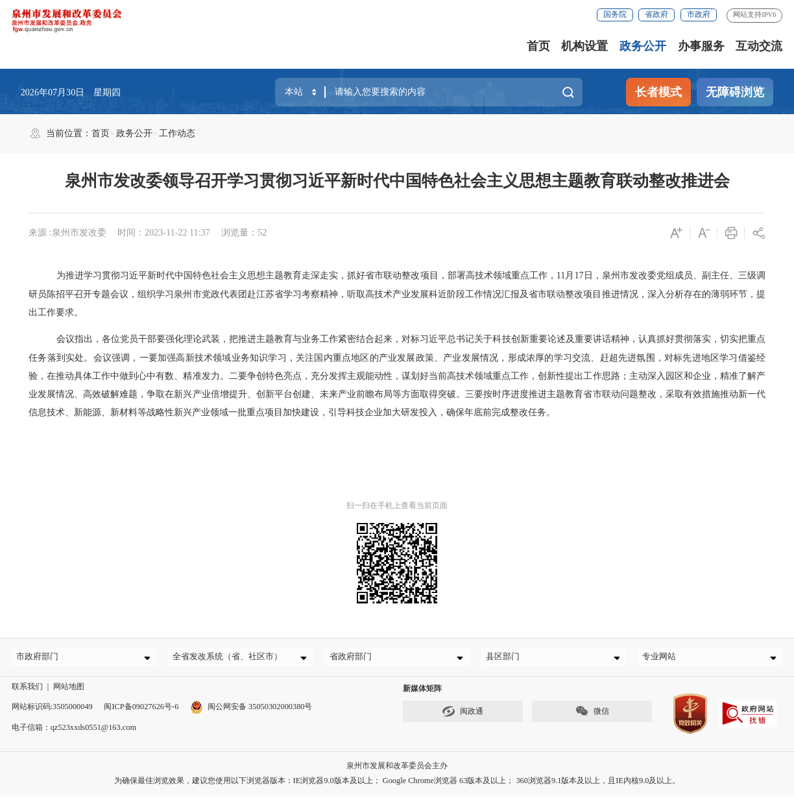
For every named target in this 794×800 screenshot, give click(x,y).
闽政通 (462, 716)
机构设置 (584, 46)
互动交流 (759, 46)
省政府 (656, 14)
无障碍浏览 (735, 92)
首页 (538, 46)
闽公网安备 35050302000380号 (251, 711)
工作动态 (177, 133)
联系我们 (27, 691)
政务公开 (643, 46)
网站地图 (68, 691)
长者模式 (658, 92)
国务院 (615, 14)
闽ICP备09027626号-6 (141, 711)
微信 (592, 716)
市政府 (698, 14)
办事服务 (701, 46)
